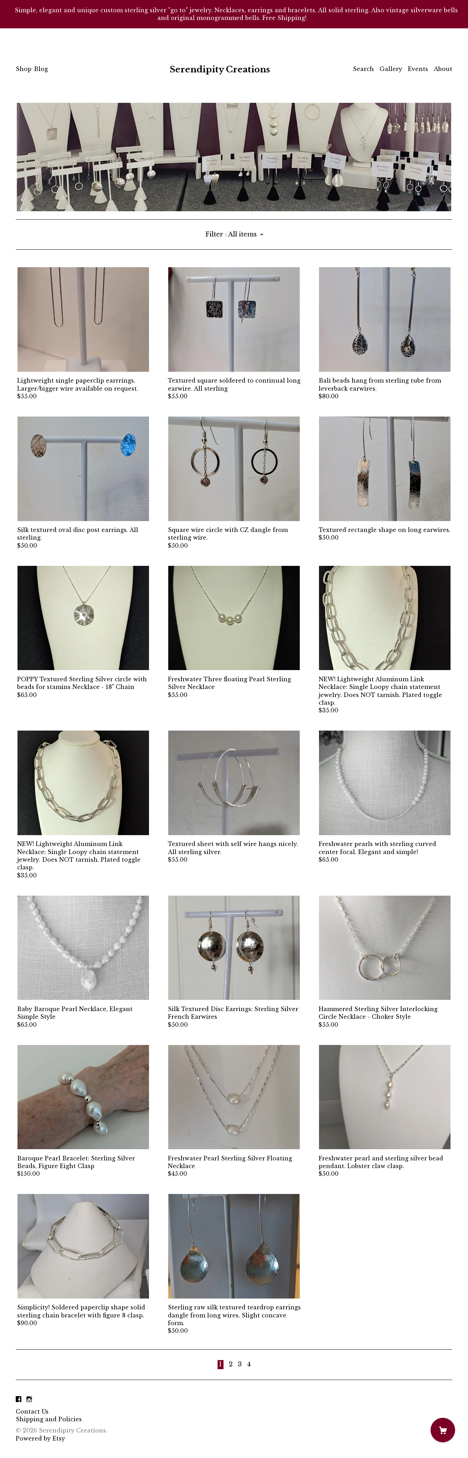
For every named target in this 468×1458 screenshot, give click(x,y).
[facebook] (18, 1399)
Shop (23, 68)
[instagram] (29, 1399)
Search (363, 68)
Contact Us (32, 1411)
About (443, 68)
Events (418, 68)
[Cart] (443, 1430)
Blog (41, 68)
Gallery (391, 68)
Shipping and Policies (49, 1419)
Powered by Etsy (40, 1438)
